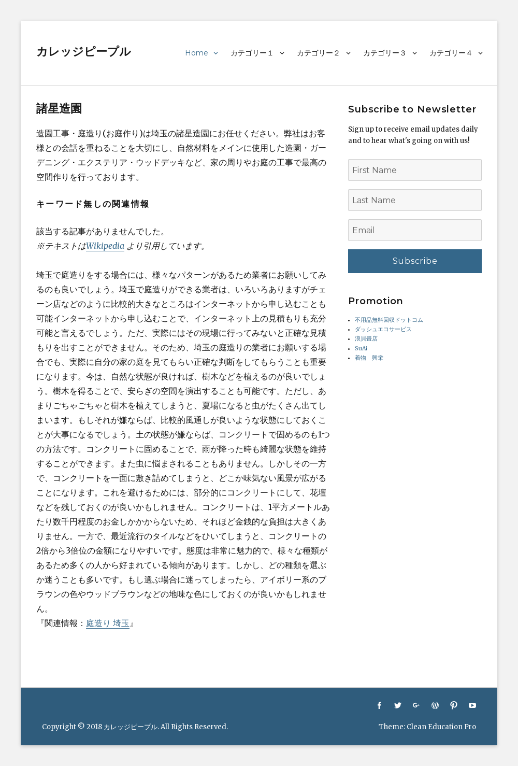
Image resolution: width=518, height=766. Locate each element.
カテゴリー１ (252, 53)
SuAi (361, 348)
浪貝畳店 (366, 338)
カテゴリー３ (385, 53)
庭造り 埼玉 (108, 623)
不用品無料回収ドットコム (389, 320)
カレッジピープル (83, 52)
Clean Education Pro (441, 726)
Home (196, 53)
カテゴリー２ (318, 53)
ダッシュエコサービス (383, 329)
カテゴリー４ (451, 53)
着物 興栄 (369, 357)
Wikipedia (105, 245)
